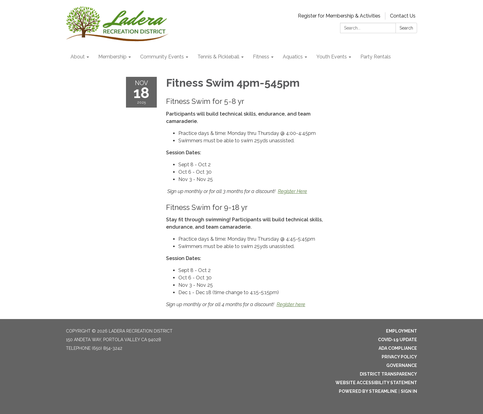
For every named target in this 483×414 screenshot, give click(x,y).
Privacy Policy (399, 356)
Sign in (409, 391)
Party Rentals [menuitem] (375, 57)
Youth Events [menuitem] (331, 57)
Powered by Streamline (368, 391)
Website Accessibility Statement (376, 382)
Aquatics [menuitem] (293, 57)
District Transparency (388, 374)
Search (406, 28)
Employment (401, 331)
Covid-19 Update (397, 339)
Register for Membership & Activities (339, 16)
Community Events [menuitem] (162, 57)
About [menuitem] (78, 57)
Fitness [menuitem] (261, 57)
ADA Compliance (398, 348)
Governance (401, 365)
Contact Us (403, 16)
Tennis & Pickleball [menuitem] (218, 57)
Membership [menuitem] (112, 57)
